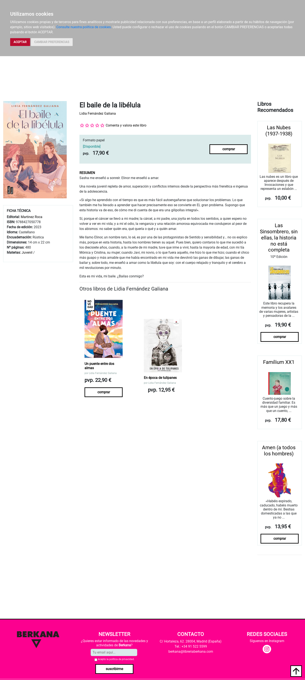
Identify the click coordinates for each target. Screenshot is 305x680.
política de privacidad (121, 659)
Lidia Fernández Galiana (97, 113)
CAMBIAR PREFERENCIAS (51, 42)
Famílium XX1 (278, 362)
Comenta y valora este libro (126, 125)
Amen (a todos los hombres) (278, 451)
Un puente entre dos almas (99, 366)
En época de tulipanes (160, 378)
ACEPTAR (20, 42)
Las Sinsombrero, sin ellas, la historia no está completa (279, 237)
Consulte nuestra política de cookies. (84, 27)
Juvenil (27, 252)
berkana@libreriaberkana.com (190, 651)
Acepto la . (116, 659)
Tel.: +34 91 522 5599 (191, 646)
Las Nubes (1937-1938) (278, 131)
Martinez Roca (31, 217)
